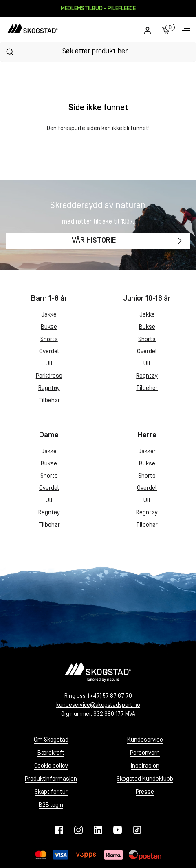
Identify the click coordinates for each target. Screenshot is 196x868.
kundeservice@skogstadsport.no (98, 705)
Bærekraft (50, 753)
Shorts (49, 340)
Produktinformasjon (51, 779)
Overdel (49, 352)
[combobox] (98, 52)
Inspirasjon (145, 766)
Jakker (147, 452)
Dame (49, 435)
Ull (49, 364)
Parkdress (49, 376)
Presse (145, 792)
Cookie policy (51, 766)
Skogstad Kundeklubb (145, 779)
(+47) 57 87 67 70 (110, 696)
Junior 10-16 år (147, 299)
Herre (147, 435)
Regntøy (49, 388)
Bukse (49, 327)
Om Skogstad (51, 740)
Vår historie (94, 241)
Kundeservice (145, 740)
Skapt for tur (51, 792)
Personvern (145, 753)
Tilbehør (49, 401)
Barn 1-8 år (49, 299)
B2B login (51, 805)
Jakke (49, 315)
